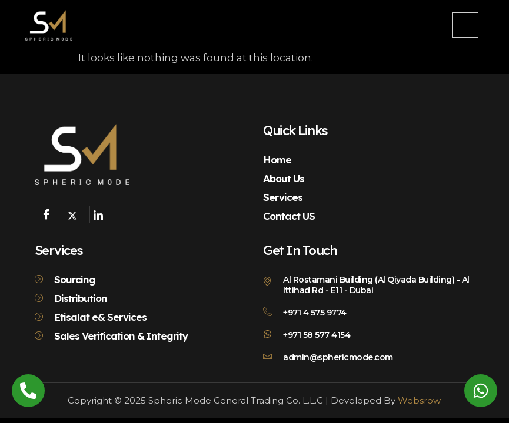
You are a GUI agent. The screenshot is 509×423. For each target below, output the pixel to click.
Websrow (419, 400)
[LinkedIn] (98, 214)
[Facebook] (46, 214)
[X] (72, 214)
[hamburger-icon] (465, 25)
